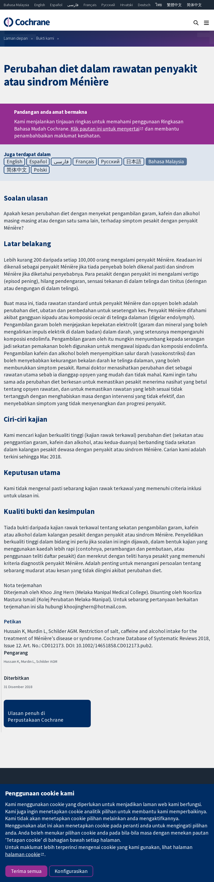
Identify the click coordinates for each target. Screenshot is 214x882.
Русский (108, 4)
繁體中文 (174, 4)
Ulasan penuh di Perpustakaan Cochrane (36, 716)
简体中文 (194, 4)
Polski (40, 169)
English (39, 4)
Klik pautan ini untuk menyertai (105, 128)
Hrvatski (126, 4)
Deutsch (144, 4)
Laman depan (16, 38)
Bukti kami (45, 38)
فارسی (73, 4)
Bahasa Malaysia (16, 4)
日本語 (133, 161)
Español (56, 4)
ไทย (158, 4)
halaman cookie (22, 854)
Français (90, 4)
